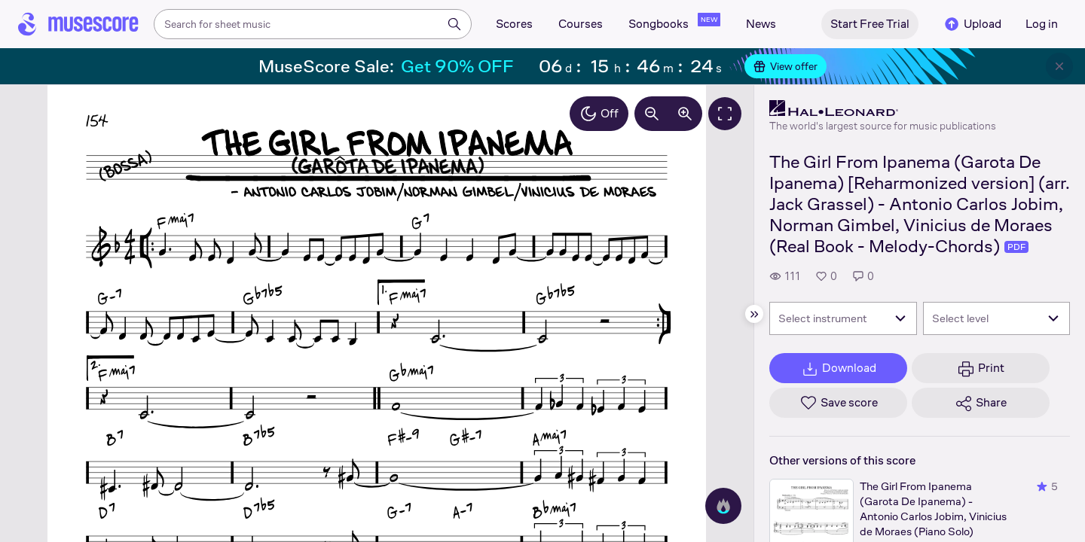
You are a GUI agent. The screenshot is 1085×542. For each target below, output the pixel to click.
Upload (972, 24)
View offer (785, 66)
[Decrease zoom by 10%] (651, 113)
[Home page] (78, 24)
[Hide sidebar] (754, 314)
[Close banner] (1059, 66)
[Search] (454, 24)
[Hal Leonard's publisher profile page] (882, 108)
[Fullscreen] (724, 113)
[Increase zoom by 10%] (684, 113)
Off (599, 114)
